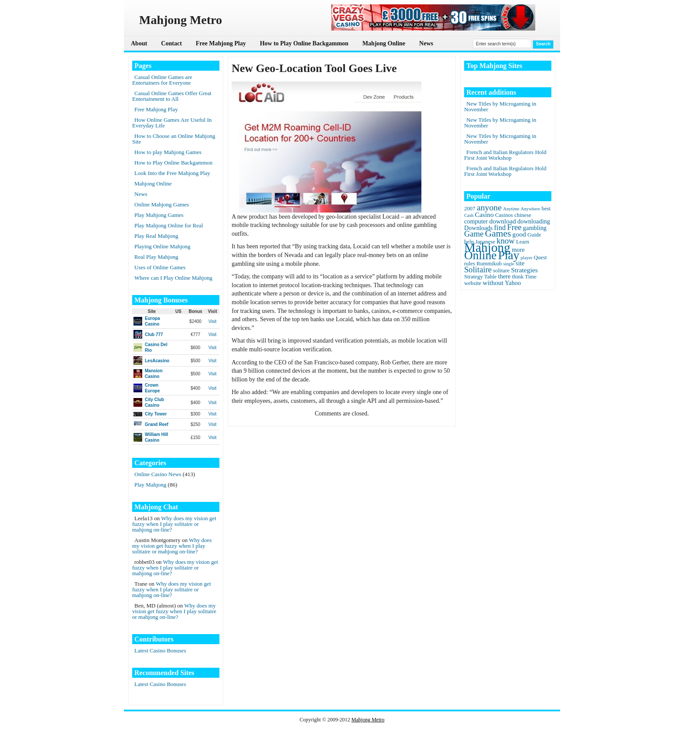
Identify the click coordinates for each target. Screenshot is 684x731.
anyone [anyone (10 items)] (489, 207)
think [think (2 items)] (517, 277)
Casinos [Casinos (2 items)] (504, 215)
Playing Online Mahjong (162, 246)
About (139, 43)
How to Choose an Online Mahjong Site (173, 139)
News (426, 43)
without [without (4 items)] (493, 282)
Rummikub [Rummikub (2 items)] (489, 264)
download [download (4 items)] (502, 221)
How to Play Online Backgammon (304, 43)
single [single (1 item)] (508, 263)
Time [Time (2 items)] (531, 277)
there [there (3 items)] (504, 276)
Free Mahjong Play (221, 43)
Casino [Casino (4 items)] (484, 214)
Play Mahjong (150, 484)
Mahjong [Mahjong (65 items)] (487, 247)
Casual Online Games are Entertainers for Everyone (162, 80)
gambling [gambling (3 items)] (535, 227)
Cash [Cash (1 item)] (468, 215)
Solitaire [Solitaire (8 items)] (478, 269)
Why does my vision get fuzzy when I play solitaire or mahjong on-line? (174, 524)
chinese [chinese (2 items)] (522, 215)
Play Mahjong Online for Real (168, 225)
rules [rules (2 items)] (469, 264)
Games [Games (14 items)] (498, 233)
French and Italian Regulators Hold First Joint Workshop (505, 155)
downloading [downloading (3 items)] (533, 221)
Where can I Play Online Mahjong (173, 278)
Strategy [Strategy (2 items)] (473, 277)
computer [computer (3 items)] (476, 221)
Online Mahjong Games (161, 204)
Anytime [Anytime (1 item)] (511, 208)
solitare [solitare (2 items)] (501, 271)
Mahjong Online (384, 43)
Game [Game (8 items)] (473, 233)
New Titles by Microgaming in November (500, 106)
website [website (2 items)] (472, 283)
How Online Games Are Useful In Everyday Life (172, 123)
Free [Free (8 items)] (514, 227)
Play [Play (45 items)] (509, 255)
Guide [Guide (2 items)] (534, 235)
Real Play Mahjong (156, 257)
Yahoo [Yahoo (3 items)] (513, 282)
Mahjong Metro (368, 720)
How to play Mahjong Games (168, 152)
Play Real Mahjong (156, 236)
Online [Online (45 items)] (480, 255)
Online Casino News (157, 474)
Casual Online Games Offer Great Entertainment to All (172, 96)
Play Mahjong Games (159, 215)
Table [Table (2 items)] (490, 277)
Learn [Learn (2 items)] (522, 242)
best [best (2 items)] (546, 209)
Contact (171, 43)
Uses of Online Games (159, 267)
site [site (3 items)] (520, 263)
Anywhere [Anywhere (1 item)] (530, 208)
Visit (213, 321)
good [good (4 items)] (519, 234)
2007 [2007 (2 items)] (469, 209)
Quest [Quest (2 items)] (540, 257)
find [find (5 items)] (500, 227)
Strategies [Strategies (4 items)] (524, 270)
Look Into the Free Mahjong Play (172, 173)
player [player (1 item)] (527, 257)
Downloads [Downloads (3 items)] (478, 227)
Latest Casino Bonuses (160, 650)
